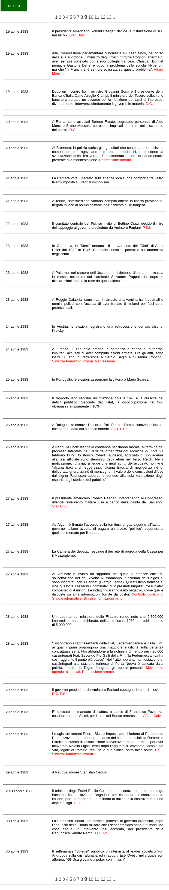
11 (97, 17)
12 (103, 17)
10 (90, 17)
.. (114, 17)
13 (109, 17)
